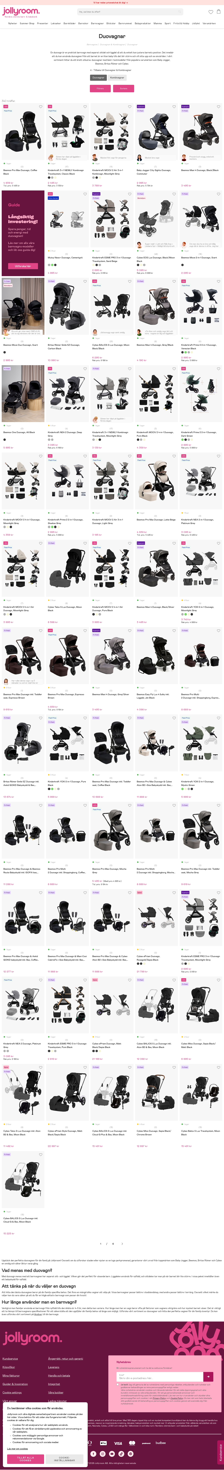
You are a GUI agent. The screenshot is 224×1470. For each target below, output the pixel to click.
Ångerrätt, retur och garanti (65, 1359)
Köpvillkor (9, 1367)
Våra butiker (55, 1392)
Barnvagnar (92, 44)
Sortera (124, 88)
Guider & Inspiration (15, 1384)
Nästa (122, 1244)
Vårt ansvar (10, 1401)
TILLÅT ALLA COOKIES (26, 1458)
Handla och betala (59, 1376)
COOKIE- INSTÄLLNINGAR (65, 1458)
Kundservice (10, 1359)
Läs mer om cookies (18, 1448)
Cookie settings (12, 1392)
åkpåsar (38, 1314)
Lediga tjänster (57, 1401)
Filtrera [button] (99, 88)
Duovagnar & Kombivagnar (112, 44)
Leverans (53, 1367)
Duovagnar (132, 44)
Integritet (54, 1384)
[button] (211, 13)
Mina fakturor (11, 1376)
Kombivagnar (117, 77)
